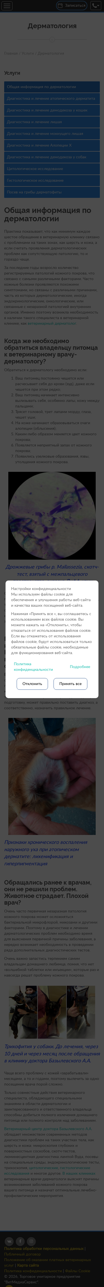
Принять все (70, 684)
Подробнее (80, 667)
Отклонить (32, 684)
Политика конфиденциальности (33, 667)
